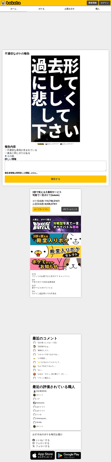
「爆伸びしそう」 (41, 352)
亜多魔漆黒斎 (40, 392)
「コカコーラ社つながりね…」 (46, 356)
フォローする (41, 445)
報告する (55, 181)
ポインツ (38, 396)
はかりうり (39, 408)
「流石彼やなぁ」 (41, 348)
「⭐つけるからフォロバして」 (47, 364)
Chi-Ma (37, 424)
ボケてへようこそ (70, 211)
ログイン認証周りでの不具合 (55, 294)
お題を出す (70, 9)
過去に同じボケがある (18, 153)
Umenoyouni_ (40, 420)
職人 (98, 9)
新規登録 (92, 3)
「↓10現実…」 (40, 360)
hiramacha (38, 404)
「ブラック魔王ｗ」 (42, 379)
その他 (10, 156)
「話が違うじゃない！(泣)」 (45, 344)
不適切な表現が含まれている (22, 150)
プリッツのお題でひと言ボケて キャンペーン (55, 277)
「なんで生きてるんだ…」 (44, 368)
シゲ (36, 400)
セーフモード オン (41, 211)
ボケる (41, 9)
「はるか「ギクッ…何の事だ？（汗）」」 (51, 375)
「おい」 (38, 371)
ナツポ (37, 416)
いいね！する (41, 442)
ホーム (13, 9)
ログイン (105, 3)
